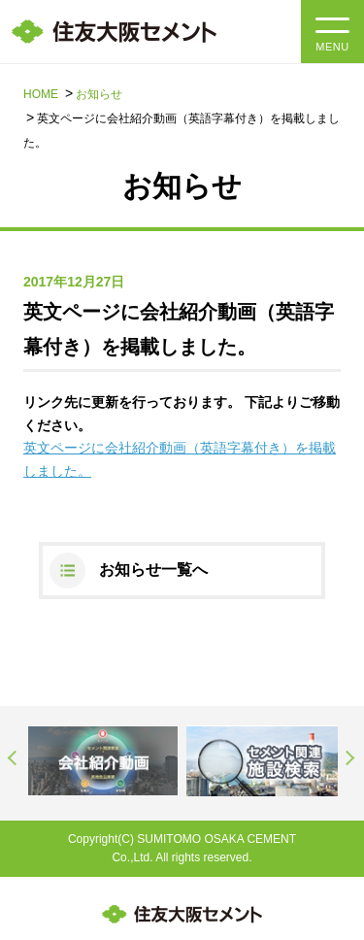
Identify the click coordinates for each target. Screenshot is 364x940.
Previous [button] (13, 757)
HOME (40, 94)
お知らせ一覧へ (153, 569)
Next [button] (350, 757)
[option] (103, 760)
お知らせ (99, 94)
